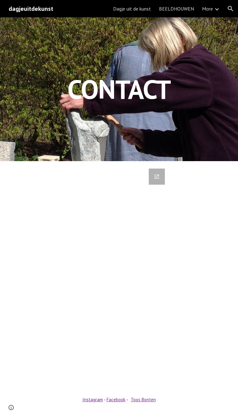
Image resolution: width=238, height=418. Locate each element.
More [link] (207, 9)
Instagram (92, 400)
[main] (119, 89)
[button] (230, 8)
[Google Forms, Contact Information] (110, 273)
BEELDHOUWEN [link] (176, 9)
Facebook (116, 400)
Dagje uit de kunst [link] (132, 9)
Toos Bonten (143, 400)
